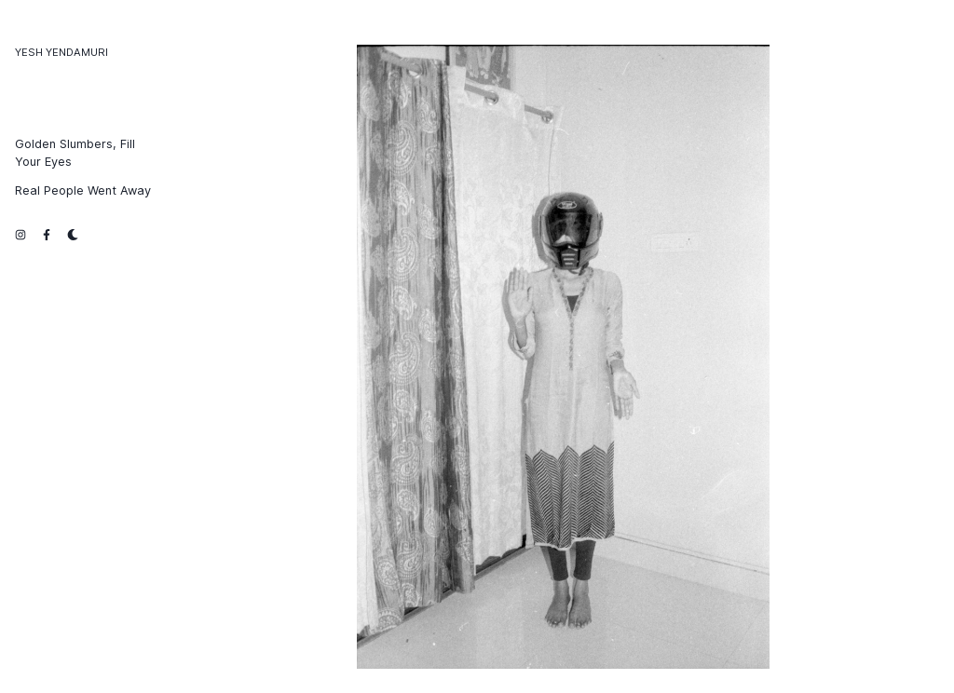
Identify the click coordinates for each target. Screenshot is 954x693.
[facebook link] (46, 233)
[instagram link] (20, 233)
